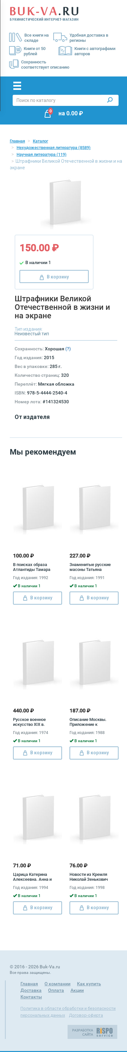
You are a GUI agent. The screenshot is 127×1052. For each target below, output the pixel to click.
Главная (17, 141)
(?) (68, 348)
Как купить (89, 983)
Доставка (31, 990)
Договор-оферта (86, 1015)
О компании (57, 983)
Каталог (40, 141)
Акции (77, 990)
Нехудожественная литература (54, 147)
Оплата (56, 990)
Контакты (31, 996)
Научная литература (42, 154)
